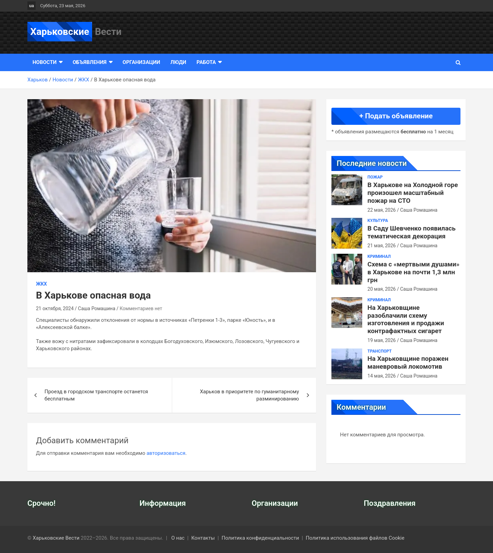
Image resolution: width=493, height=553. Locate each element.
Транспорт (379, 351)
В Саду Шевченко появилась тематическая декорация (411, 232)
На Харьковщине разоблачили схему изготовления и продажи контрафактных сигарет (405, 319)
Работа (206, 62)
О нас (178, 538)
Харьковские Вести (56, 538)
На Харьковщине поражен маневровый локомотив (407, 362)
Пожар (374, 177)
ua (31, 5)
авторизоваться (166, 453)
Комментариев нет (141, 308)
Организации (141, 62)
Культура (377, 220)
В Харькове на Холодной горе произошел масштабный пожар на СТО (412, 193)
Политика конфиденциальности (260, 538)
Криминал (379, 256)
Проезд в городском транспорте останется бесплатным (96, 395)
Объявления (89, 62)
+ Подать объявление (396, 116)
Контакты (203, 538)
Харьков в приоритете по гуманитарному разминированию (249, 395)
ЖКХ (41, 284)
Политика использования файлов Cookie (355, 538)
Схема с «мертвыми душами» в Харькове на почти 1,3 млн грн (413, 272)
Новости (44, 62)
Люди (178, 62)
